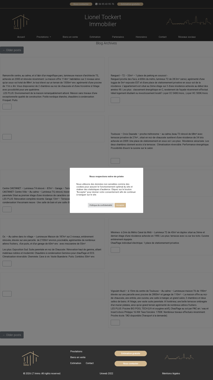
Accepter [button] (120, 205)
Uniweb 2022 (106, 373)
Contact (90, 363)
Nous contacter (130, 363)
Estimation (75, 363)
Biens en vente (78, 357)
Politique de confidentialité (101, 205)
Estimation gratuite (130, 353)
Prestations (76, 351)
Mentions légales (171, 373)
